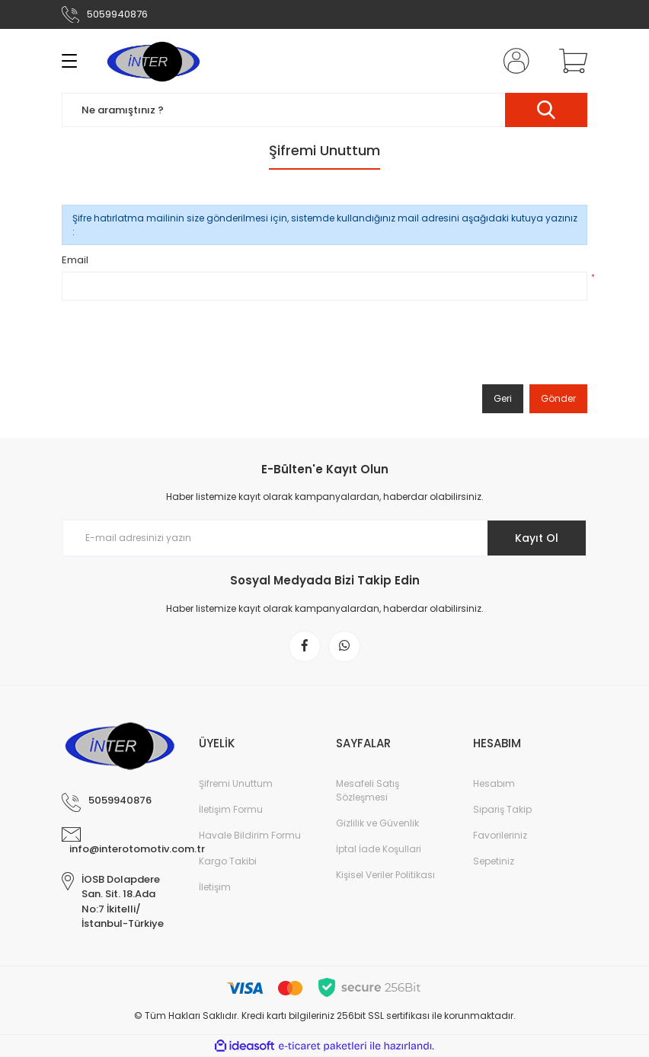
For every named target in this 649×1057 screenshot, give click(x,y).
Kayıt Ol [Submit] (536, 538)
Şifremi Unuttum (236, 783)
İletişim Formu (231, 809)
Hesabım (494, 783)
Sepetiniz (493, 861)
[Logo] (152, 61)
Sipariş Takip (502, 809)
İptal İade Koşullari (378, 848)
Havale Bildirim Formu (250, 835)
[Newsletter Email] (324, 538)
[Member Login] (513, 61)
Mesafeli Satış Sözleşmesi (367, 790)
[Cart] (569, 61)
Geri (503, 398)
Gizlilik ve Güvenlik (377, 823)
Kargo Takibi (228, 861)
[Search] (324, 110)
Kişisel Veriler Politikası (385, 874)
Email (75, 260)
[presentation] (177, 344)
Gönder (558, 398)
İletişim (215, 886)
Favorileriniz (500, 835)
